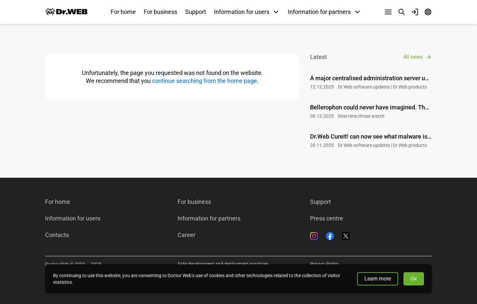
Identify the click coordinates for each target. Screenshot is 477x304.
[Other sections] (388, 12)
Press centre (326, 218)
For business (160, 11)
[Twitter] (346, 236)
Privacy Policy (324, 264)
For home (123, 11)
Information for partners (209, 218)
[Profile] (415, 12)
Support (195, 11)
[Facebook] (330, 236)
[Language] (428, 12)
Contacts (57, 235)
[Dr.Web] (66, 12)
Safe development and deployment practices (223, 264)
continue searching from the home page (204, 80)
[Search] (401, 12)
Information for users (72, 218)
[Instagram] (314, 236)
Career (186, 235)
